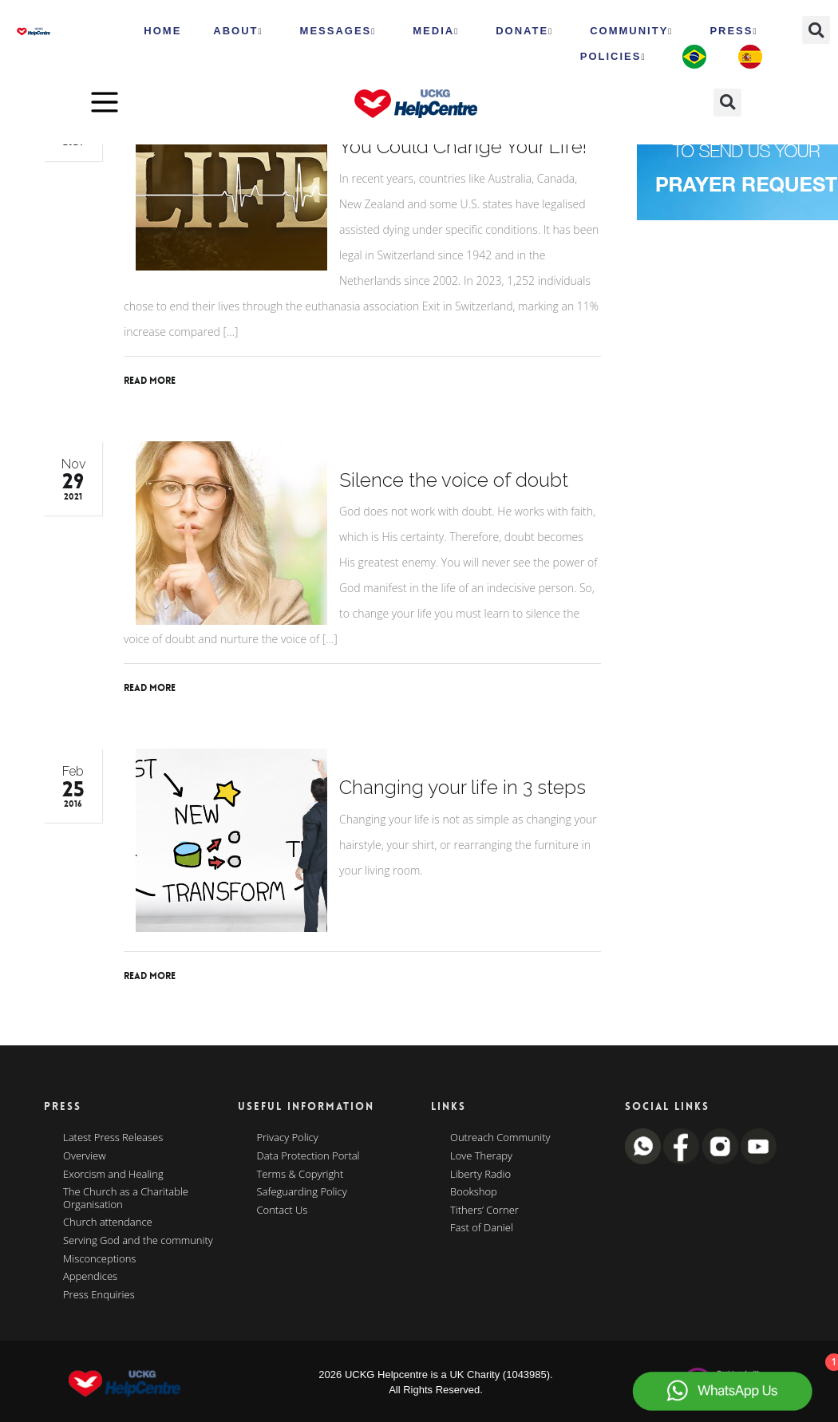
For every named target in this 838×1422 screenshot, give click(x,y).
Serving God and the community (138, 1240)
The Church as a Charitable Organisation (125, 1198)
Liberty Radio (480, 1174)
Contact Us (282, 1210)
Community (631, 31)
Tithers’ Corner (484, 1210)
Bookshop (473, 1192)
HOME (162, 31)
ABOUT (238, 31)
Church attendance (107, 1222)
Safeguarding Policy (302, 1192)
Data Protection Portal (308, 1156)
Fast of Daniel (481, 1228)
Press (733, 31)
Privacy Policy (287, 1138)
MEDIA (436, 31)
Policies (613, 56)
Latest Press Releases (113, 1138)
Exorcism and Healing (113, 1174)
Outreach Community (500, 1138)
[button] (816, 30)
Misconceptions (99, 1259)
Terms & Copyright (300, 1174)
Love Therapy (481, 1156)
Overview (84, 1156)
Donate (524, 31)
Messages (338, 31)
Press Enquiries (99, 1295)
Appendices (90, 1276)
